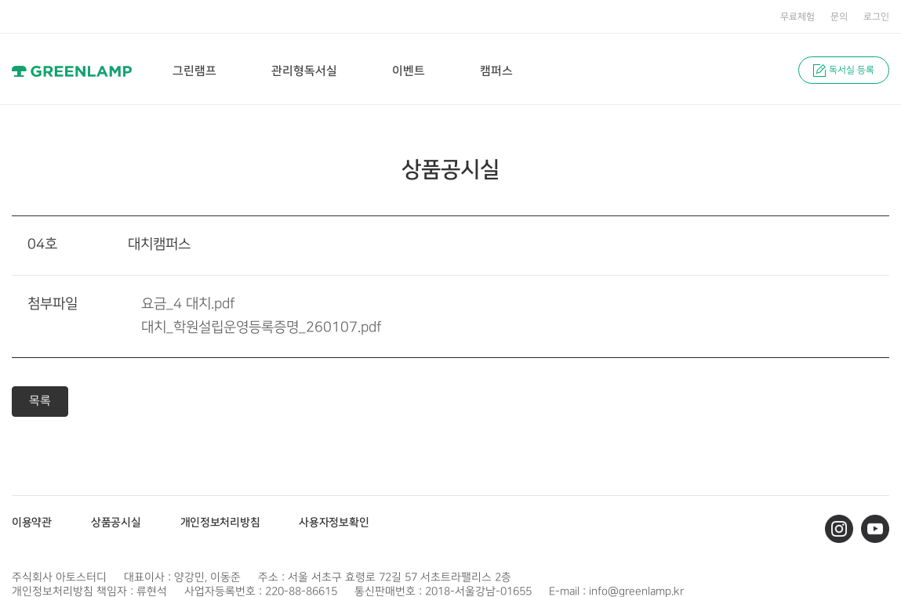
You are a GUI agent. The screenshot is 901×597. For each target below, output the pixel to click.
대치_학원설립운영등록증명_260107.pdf (261, 327)
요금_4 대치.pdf (188, 304)
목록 (40, 400)
